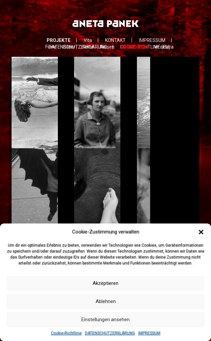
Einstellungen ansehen (105, 320)
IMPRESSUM (149, 333)
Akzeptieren (105, 283)
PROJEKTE (58, 40)
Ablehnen (106, 301)
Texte (88, 47)
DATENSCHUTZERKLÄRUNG (110, 333)
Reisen (107, 47)
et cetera (164, 47)
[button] (201, 232)
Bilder (69, 47)
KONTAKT (115, 40)
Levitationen (134, 47)
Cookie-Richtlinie (66, 333)
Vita (88, 40)
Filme (51, 47)
